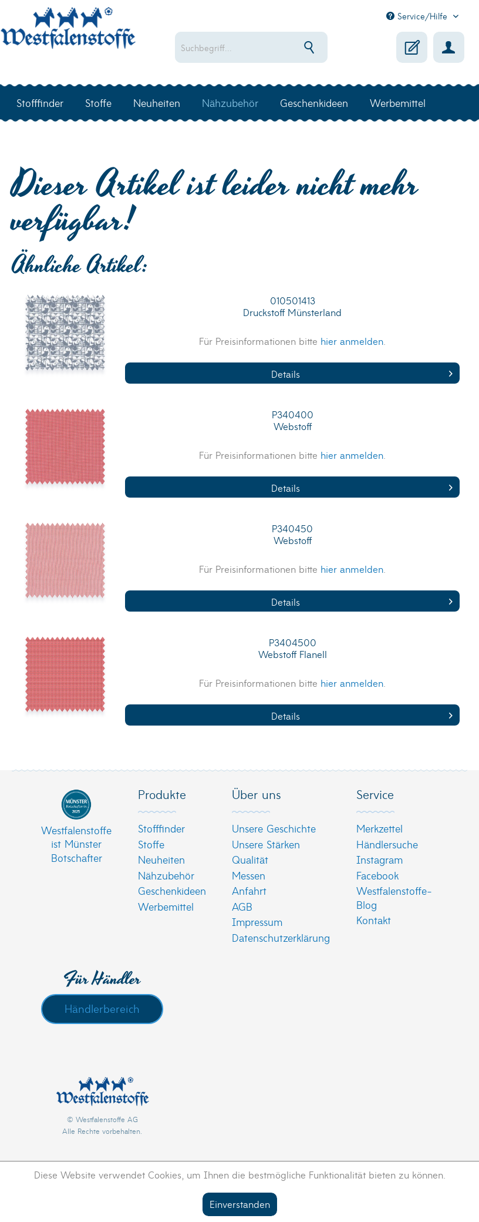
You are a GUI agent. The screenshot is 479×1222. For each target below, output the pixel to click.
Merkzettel (379, 828)
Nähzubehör (166, 875)
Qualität (250, 859)
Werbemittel (166, 906)
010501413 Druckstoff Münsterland (292, 306)
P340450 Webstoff (292, 534)
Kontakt (373, 919)
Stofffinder (161, 828)
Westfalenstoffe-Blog (394, 897)
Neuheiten (161, 859)
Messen (248, 875)
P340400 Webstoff (292, 420)
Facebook (377, 875)
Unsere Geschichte (274, 828)
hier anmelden (352, 340)
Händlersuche (387, 844)
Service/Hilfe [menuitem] (418, 16)
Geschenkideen (172, 890)
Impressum (257, 921)
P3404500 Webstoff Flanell (292, 648)
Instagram (379, 859)
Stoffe (151, 844)
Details (362, 373)
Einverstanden (240, 1203)
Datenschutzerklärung (281, 937)
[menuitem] (252, 47)
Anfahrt (249, 890)
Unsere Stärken (266, 844)
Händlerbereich (102, 1008)
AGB (242, 906)
